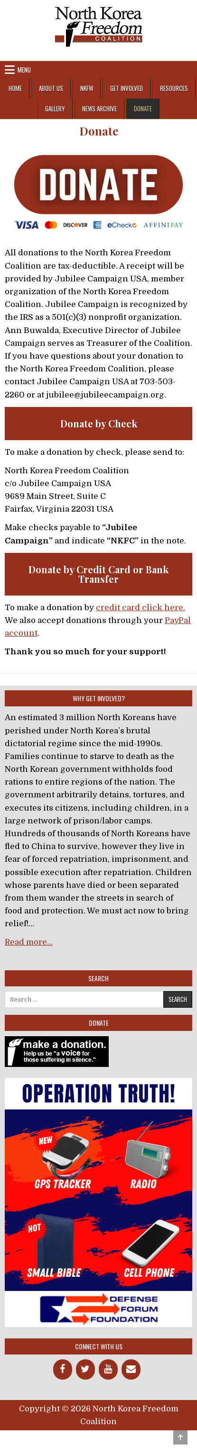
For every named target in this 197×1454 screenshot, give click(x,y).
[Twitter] (85, 1369)
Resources (174, 88)
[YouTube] (108, 1369)
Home (15, 88)
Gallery (55, 108)
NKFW (86, 88)
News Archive (99, 108)
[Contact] (131, 1369)
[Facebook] (62, 1369)
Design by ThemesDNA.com (98, 1438)
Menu (24, 69)
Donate (143, 108)
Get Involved (126, 88)
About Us (51, 88)
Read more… (29, 942)
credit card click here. (140, 607)
